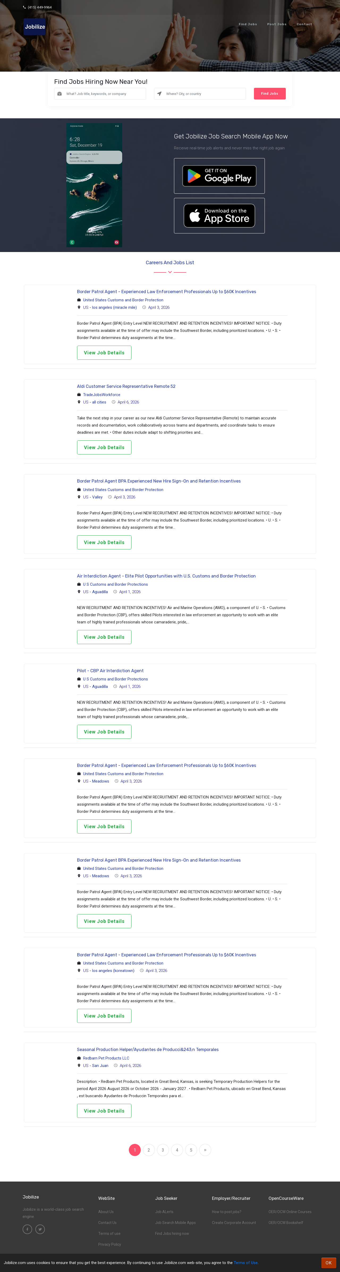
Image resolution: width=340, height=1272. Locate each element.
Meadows (100, 781)
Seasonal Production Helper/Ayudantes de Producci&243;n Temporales (148, 1049)
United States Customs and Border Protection (123, 300)
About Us (106, 1212)
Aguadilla (100, 591)
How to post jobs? (226, 1212)
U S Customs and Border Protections (115, 584)
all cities (99, 402)
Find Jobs (248, 24)
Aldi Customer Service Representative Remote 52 (126, 386)
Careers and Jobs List (170, 263)
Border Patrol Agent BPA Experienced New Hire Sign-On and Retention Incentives (159, 481)
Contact (304, 24)
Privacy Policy (109, 1244)
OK (329, 1262)
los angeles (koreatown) (113, 970)
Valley (97, 497)
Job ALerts (164, 1212)
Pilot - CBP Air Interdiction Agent (110, 670)
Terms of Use (246, 1262)
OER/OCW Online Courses (290, 1212)
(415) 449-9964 (37, 7)
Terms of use (109, 1233)
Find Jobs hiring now (172, 1233)
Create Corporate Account (234, 1223)
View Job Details (104, 352)
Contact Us (107, 1223)
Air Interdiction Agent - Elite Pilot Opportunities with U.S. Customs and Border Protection (166, 576)
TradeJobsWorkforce (101, 394)
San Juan (100, 1065)
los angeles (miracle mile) (114, 307)
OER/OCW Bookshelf (286, 1223)
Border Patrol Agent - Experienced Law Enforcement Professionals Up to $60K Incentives (166, 291)
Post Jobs (277, 24)
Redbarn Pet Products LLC (106, 1058)
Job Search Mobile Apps (175, 1223)
